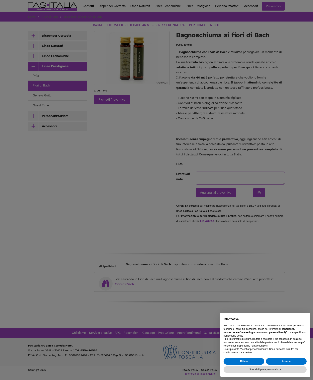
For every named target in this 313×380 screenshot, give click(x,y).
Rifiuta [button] (244, 361)
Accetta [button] (286, 361)
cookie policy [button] (236, 335)
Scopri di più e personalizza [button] (265, 369)
